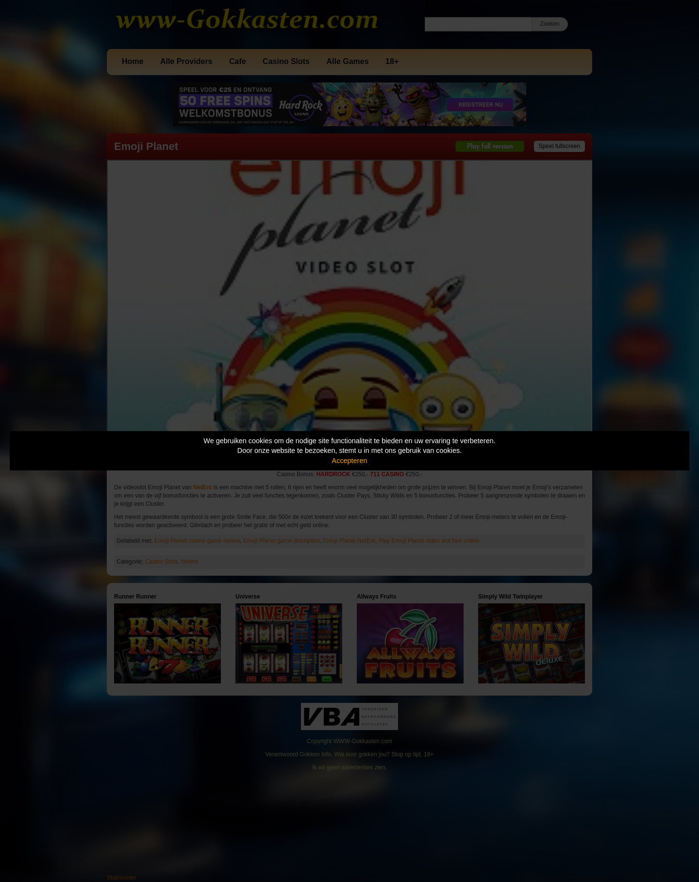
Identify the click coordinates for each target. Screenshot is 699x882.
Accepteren (349, 461)
